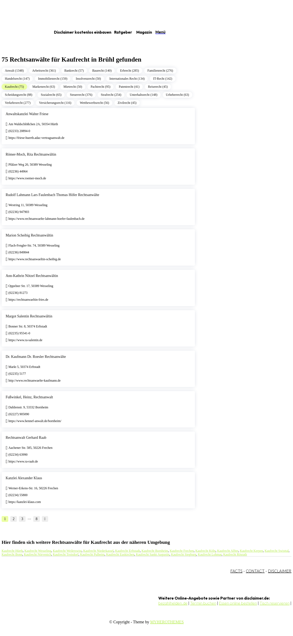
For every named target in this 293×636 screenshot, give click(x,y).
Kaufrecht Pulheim (92, 554)
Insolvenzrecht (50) (88, 78)
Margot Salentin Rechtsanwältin (29, 316)
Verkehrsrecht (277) (18, 102)
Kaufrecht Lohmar (210, 554)
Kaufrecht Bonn (12, 554)
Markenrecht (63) (43, 86)
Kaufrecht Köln (205, 550)
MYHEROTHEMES (167, 622)
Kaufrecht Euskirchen (120, 554)
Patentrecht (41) (129, 86)
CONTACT (255, 570)
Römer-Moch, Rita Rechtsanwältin (31, 154)
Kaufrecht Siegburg (183, 554)
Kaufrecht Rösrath (235, 554)
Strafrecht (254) (111, 94)
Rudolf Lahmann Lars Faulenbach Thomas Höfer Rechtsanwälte (52, 195)
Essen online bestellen (238, 603)
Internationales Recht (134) (127, 78)
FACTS (236, 570)
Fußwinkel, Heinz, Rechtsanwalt (29, 397)
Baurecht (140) (102, 70)
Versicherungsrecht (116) (55, 102)
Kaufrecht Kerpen (251, 550)
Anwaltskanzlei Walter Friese (27, 114)
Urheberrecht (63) (177, 94)
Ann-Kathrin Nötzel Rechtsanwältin (32, 276)
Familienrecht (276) (160, 70)
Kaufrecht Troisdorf (66, 554)
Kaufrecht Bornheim (155, 550)
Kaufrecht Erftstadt (127, 550)
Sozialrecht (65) (51, 94)
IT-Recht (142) (162, 78)
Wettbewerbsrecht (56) (94, 102)
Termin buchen (203, 603)
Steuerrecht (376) (81, 94)
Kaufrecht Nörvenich (37, 554)
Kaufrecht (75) (14, 86)
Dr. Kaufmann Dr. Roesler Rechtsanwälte (36, 357)
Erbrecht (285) (129, 70)
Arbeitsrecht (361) (44, 70)
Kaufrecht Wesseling (37, 550)
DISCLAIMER (279, 570)
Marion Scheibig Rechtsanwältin (29, 235)
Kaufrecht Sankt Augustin (152, 554)
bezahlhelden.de (172, 603)
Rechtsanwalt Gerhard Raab (26, 438)
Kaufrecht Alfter (227, 550)
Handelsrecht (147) (17, 78)
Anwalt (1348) (14, 70)
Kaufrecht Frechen (182, 550)
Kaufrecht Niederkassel (98, 550)
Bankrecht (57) (74, 70)
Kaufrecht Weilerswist (67, 550)
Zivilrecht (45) (127, 102)
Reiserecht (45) (158, 86)
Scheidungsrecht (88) (18, 94)
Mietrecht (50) (72, 86)
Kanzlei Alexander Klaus (24, 478)
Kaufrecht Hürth (12, 550)
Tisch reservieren (275, 603)
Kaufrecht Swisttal (277, 550)
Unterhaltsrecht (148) (143, 94)
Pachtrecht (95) (100, 86)
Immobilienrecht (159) (52, 78)
